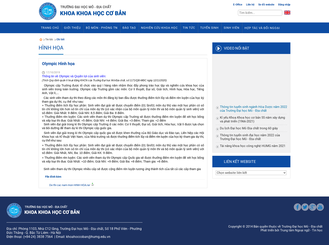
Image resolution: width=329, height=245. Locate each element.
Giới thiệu (72, 27)
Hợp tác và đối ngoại (262, 28)
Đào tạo (129, 27)
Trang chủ (50, 27)
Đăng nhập (284, 4)
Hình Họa (51, 48)
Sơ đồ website (266, 4)
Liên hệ (250, 4)
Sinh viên (231, 27)
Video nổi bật (236, 48)
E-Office (237, 4)
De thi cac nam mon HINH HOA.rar (69, 185)
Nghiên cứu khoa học (159, 27)
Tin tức (189, 27)
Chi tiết (60, 39)
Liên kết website (240, 161)
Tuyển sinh (209, 27)
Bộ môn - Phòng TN (102, 27)
